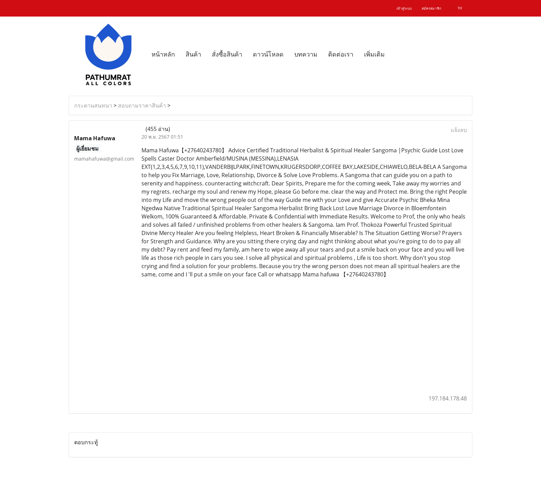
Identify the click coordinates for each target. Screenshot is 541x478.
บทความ (305, 54)
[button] (396, 54)
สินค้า (193, 54)
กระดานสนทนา (93, 105)
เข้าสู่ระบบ (404, 8)
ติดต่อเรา (340, 54)
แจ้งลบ (459, 130)
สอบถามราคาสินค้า (142, 105)
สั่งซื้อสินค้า (227, 54)
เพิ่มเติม (374, 54)
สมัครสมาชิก (431, 8)
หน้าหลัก (163, 54)
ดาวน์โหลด (268, 54)
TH (457, 8)
